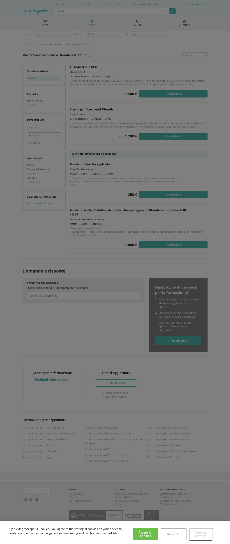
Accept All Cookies (145, 534)
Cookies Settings (201, 534)
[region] (115, 532)
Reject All (173, 534)
